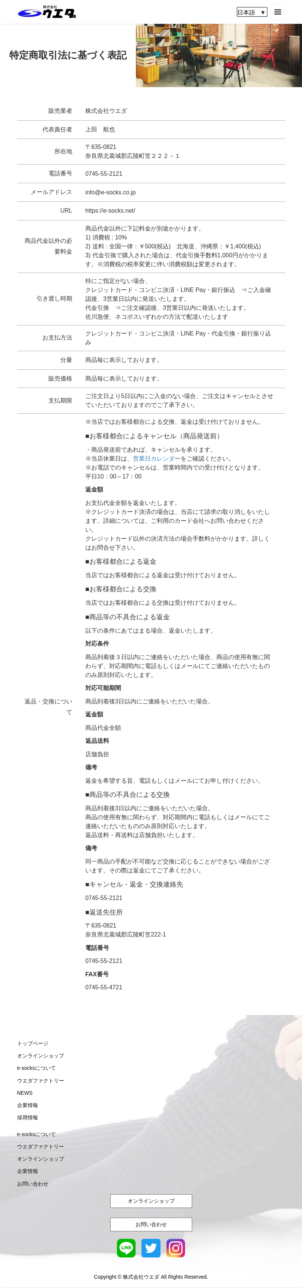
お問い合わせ (32, 1184)
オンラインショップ (40, 1056)
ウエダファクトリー (40, 1081)
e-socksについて (36, 1068)
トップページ (32, 1044)
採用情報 (27, 1118)
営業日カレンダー (157, 459)
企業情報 (27, 1106)
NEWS (25, 1093)
